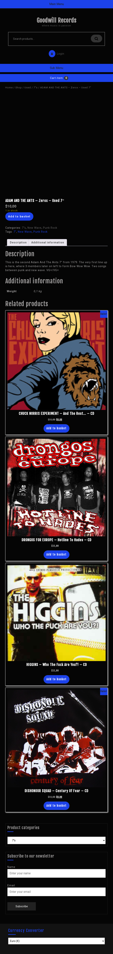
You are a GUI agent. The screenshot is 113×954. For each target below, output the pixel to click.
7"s (36, 87)
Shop (18, 87)
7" (14, 231)
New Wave (34, 227)
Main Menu (56, 4)
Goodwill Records (56, 20)
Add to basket (19, 216)
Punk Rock (50, 227)
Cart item (56, 78)
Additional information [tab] (47, 242)
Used (27, 87)
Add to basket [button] (56, 428)
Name (11, 866)
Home (9, 87)
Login (55, 52)
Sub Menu (56, 68)
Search (96, 38)
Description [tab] (18, 242)
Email (11, 885)
